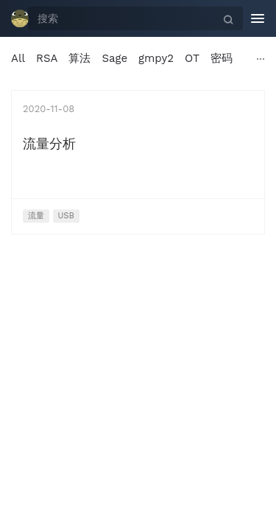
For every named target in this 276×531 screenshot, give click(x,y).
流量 (36, 216)
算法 (79, 58)
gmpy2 (156, 58)
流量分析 (49, 143)
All (18, 58)
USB (65, 216)
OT (192, 58)
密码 (221, 58)
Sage (114, 58)
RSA (46, 58)
